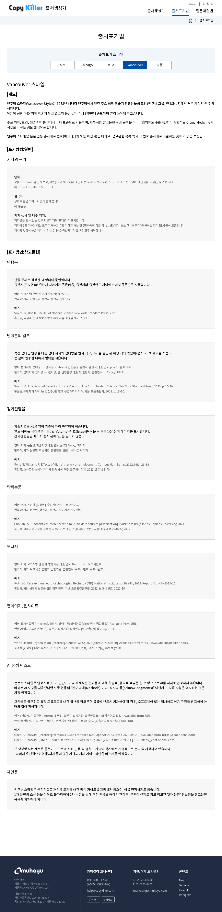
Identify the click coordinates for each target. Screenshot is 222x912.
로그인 (192, 4)
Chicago (87, 64)
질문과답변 (204, 10)
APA (62, 64)
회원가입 (208, 4)
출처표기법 (180, 10)
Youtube (184, 885)
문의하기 (93, 899)
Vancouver (135, 64)
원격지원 (107, 899)
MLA (111, 64)
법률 (159, 64)
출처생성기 (156, 10)
